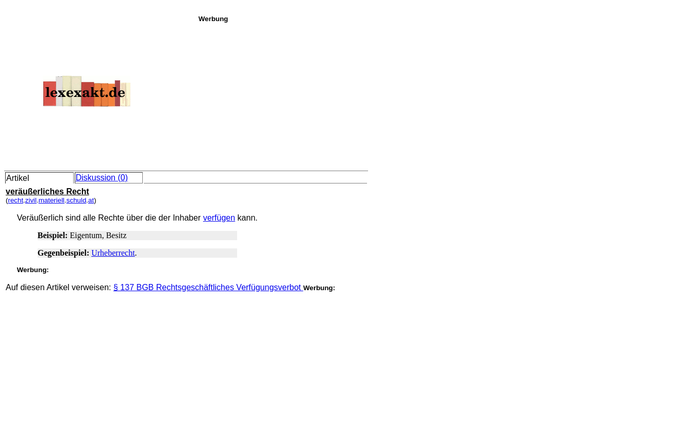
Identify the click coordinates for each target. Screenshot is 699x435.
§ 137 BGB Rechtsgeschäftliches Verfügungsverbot (208, 287)
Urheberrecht (113, 252)
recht (15, 200)
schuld (76, 200)
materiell (51, 200)
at (91, 200)
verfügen (219, 217)
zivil (31, 200)
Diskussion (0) (102, 177)
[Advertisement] (445, 95)
